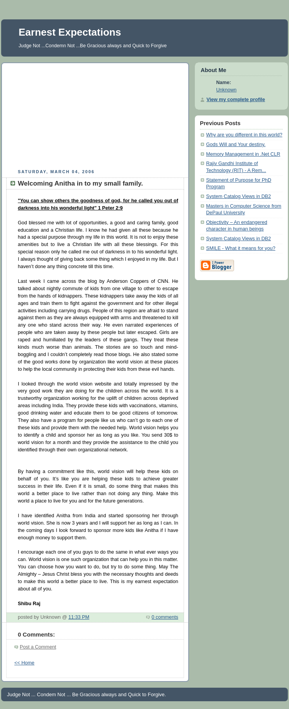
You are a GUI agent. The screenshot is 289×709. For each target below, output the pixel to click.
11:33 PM (79, 617)
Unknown (226, 90)
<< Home (24, 663)
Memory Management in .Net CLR (243, 154)
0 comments (164, 617)
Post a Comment (38, 647)
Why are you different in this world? (244, 135)
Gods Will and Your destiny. (235, 144)
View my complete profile (235, 99)
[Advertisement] (95, 114)
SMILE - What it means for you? (240, 248)
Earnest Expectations (70, 32)
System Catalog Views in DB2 (238, 196)
